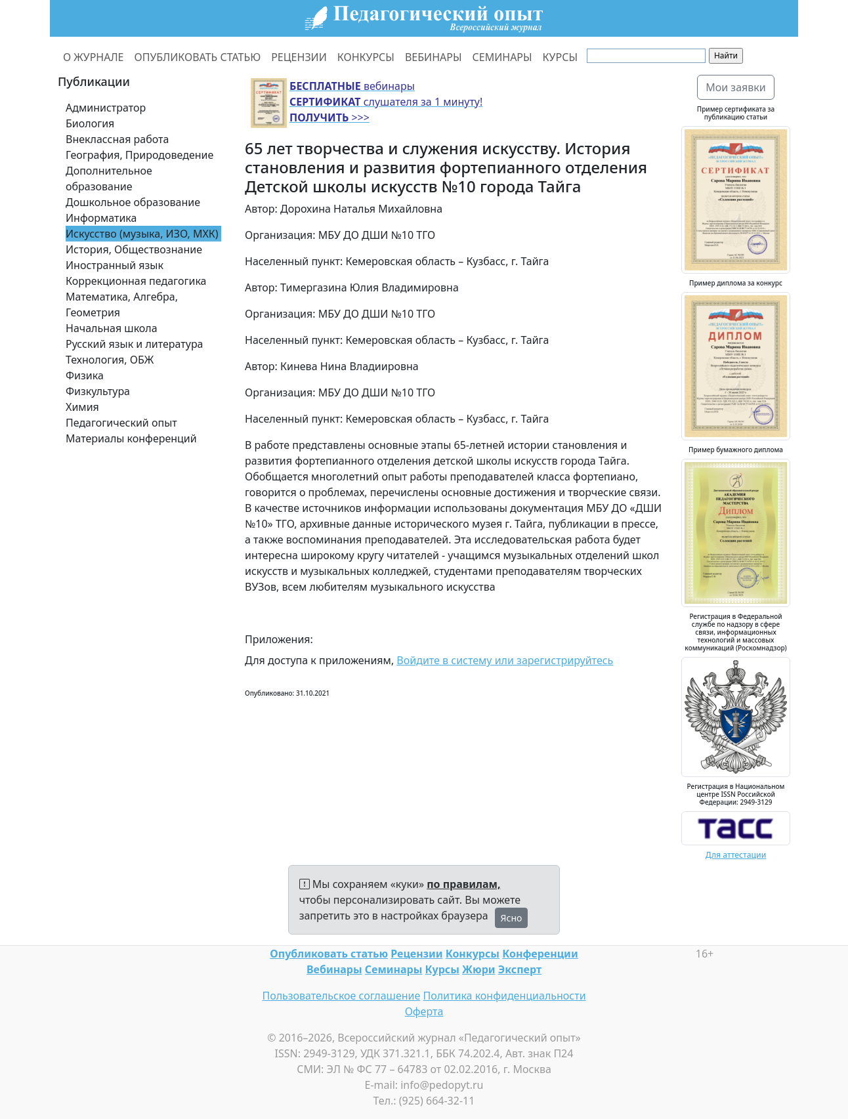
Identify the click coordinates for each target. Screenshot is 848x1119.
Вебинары (334, 969)
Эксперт (519, 969)
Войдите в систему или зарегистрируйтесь (504, 660)
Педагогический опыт (121, 422)
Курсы (442, 969)
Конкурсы (472, 953)
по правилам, (463, 884)
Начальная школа (112, 328)
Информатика (101, 218)
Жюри (479, 969)
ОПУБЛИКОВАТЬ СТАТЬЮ (198, 57)
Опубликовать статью (329, 953)
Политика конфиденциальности (504, 995)
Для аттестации (736, 854)
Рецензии (416, 953)
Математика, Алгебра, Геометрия (122, 304)
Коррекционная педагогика (136, 281)
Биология (90, 123)
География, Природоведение (139, 155)
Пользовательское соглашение (341, 995)
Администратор (106, 107)
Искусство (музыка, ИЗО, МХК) (142, 233)
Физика (85, 375)
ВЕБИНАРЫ (433, 57)
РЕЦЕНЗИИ (299, 57)
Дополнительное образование (109, 178)
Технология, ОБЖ (110, 359)
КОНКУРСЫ (365, 57)
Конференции (540, 953)
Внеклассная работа (117, 139)
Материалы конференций (131, 438)
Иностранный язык (114, 265)
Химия (82, 407)
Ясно (511, 918)
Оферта (424, 1011)
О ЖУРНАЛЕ (93, 57)
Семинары (394, 969)
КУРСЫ (560, 57)
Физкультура (98, 391)
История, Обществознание (134, 249)
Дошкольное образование (133, 202)
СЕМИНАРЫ (502, 57)
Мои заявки (736, 87)
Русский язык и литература (134, 344)
